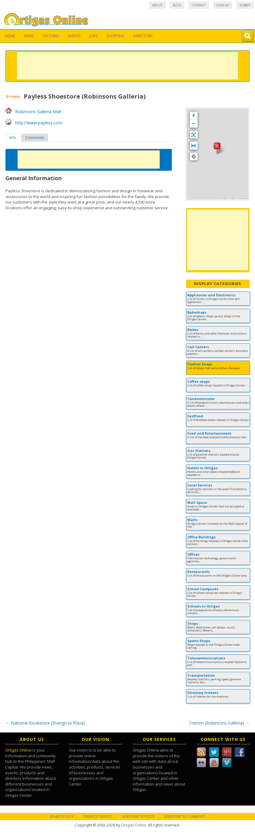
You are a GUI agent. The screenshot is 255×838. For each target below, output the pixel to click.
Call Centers (198, 347)
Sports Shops (198, 640)
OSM (232, 198)
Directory (143, 36)
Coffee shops (198, 381)
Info (12, 137)
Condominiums (200, 398)
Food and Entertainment (209, 433)
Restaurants (198, 571)
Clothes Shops (199, 364)
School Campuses (202, 589)
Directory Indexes (202, 692)
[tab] (12, 138)
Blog (177, 5)
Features (50, 36)
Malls (192, 519)
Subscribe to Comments (185, 816)
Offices (193, 554)
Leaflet (223, 198)
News (29, 36)
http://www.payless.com (38, 123)
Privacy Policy (61, 816)
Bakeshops (196, 312)
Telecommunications (206, 658)
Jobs (93, 36)
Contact (199, 5)
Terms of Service (97, 816)
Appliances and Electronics (211, 295)
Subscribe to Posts (138, 816)
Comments (34, 137)
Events (74, 36)
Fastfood (195, 416)
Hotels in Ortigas (202, 468)
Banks (192, 329)
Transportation (201, 675)
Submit (244, 5)
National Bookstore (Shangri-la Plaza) (45, 723)
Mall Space (197, 502)
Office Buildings (201, 537)
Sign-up (222, 5)
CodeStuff (243, 198)
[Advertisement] (127, 65)
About (157, 5)
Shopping (115, 36)
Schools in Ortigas (203, 606)
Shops (192, 623)
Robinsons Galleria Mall (38, 111)
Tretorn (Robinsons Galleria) (219, 723)
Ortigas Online (18, 750)
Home (10, 36)
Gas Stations (198, 450)
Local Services (199, 485)
